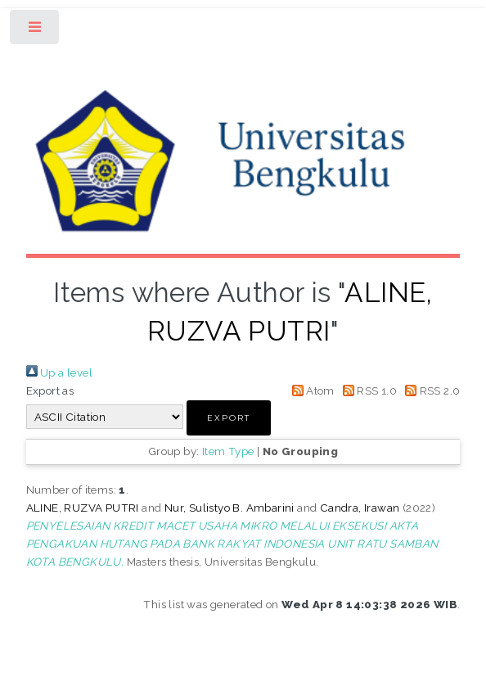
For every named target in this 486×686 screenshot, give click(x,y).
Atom (310, 390)
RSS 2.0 (429, 390)
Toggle (35, 30)
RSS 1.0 (367, 390)
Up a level (59, 372)
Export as (50, 390)
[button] (229, 418)
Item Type (228, 451)
